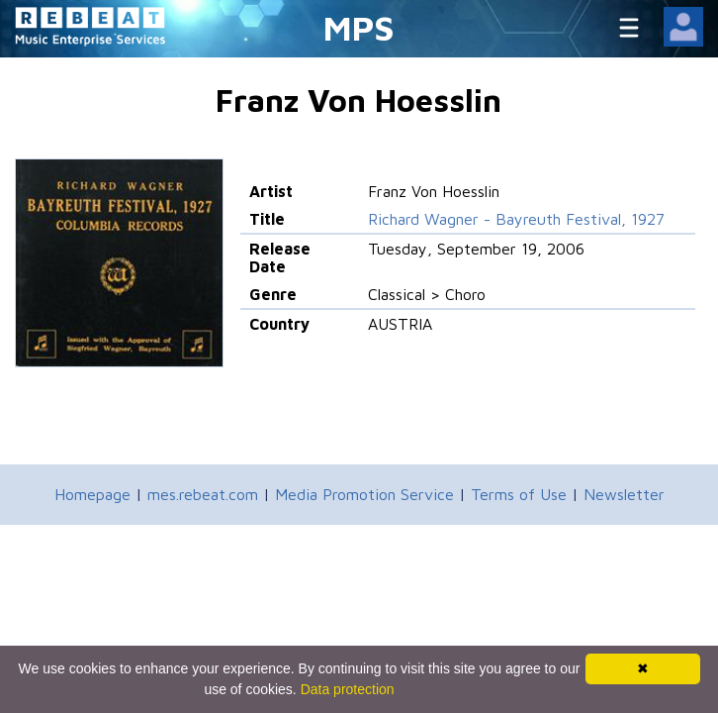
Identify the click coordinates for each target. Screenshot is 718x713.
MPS (359, 27)
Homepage (92, 494)
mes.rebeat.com (202, 494)
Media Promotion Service (364, 494)
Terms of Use (519, 494)
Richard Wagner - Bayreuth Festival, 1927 (516, 219)
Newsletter (624, 494)
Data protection (348, 689)
